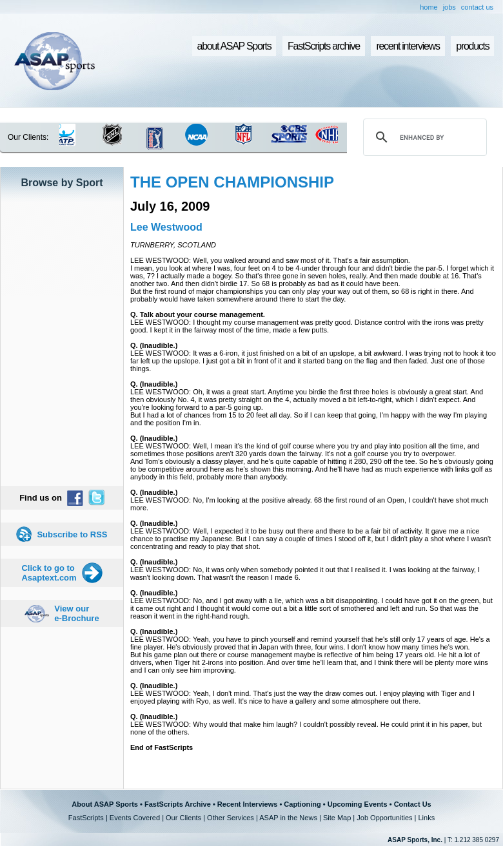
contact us (477, 7)
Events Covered (135, 818)
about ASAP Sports (234, 46)
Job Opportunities (384, 818)
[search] (423, 137)
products (472, 46)
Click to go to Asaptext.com (48, 572)
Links (426, 818)
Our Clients (183, 818)
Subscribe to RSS (72, 534)
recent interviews (407, 46)
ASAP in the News (288, 818)
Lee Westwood (166, 227)
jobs (449, 7)
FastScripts (86, 818)
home (429, 7)
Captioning (302, 804)
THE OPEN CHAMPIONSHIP (232, 182)
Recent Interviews (247, 804)
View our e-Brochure (76, 613)
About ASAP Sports (105, 804)
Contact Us (412, 804)
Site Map (337, 818)
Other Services (230, 818)
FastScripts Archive (177, 804)
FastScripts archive (324, 46)
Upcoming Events (358, 804)
